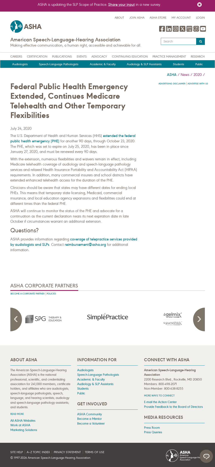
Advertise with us (198, 83)
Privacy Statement (67, 452)
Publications (62, 56)
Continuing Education (130, 56)
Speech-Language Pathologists (58, 64)
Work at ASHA (20, 425)
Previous (16, 319)
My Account (181, 17)
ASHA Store (158, 17)
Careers (16, 56)
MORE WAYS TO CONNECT (159, 395)
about (119, 17)
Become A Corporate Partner (27, 293)
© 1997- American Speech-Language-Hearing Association (50, 458)
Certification (37, 56)
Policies (51, 293)
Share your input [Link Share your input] (121, 4)
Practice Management (169, 56)
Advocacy (99, 56)
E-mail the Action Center (160, 402)
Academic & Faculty (103, 64)
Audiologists (20, 64)
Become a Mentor (89, 419)
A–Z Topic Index (38, 452)
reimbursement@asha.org (85, 244)
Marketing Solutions (23, 430)
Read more (17, 413)
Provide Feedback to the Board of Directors (173, 407)
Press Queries (153, 432)
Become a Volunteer (91, 423)
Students (178, 64)
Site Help (16, 452)
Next (198, 319)
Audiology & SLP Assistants (144, 64)
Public (199, 64)
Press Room (152, 428)
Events (82, 56)
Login (200, 17)
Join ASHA (136, 17)
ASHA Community (89, 414)
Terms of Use (94, 452)
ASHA (172, 74)
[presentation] (43, 318)
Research (198, 56)
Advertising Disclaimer (172, 83)
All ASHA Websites (22, 421)
